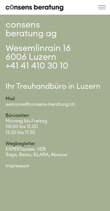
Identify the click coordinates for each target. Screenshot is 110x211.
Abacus (59, 154)
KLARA (41, 154)
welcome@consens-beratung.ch (40, 104)
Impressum (17, 166)
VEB (41, 149)
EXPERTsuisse (20, 149)
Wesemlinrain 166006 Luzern (38, 53)
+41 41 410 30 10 (37, 66)
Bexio (25, 154)
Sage (11, 154)
